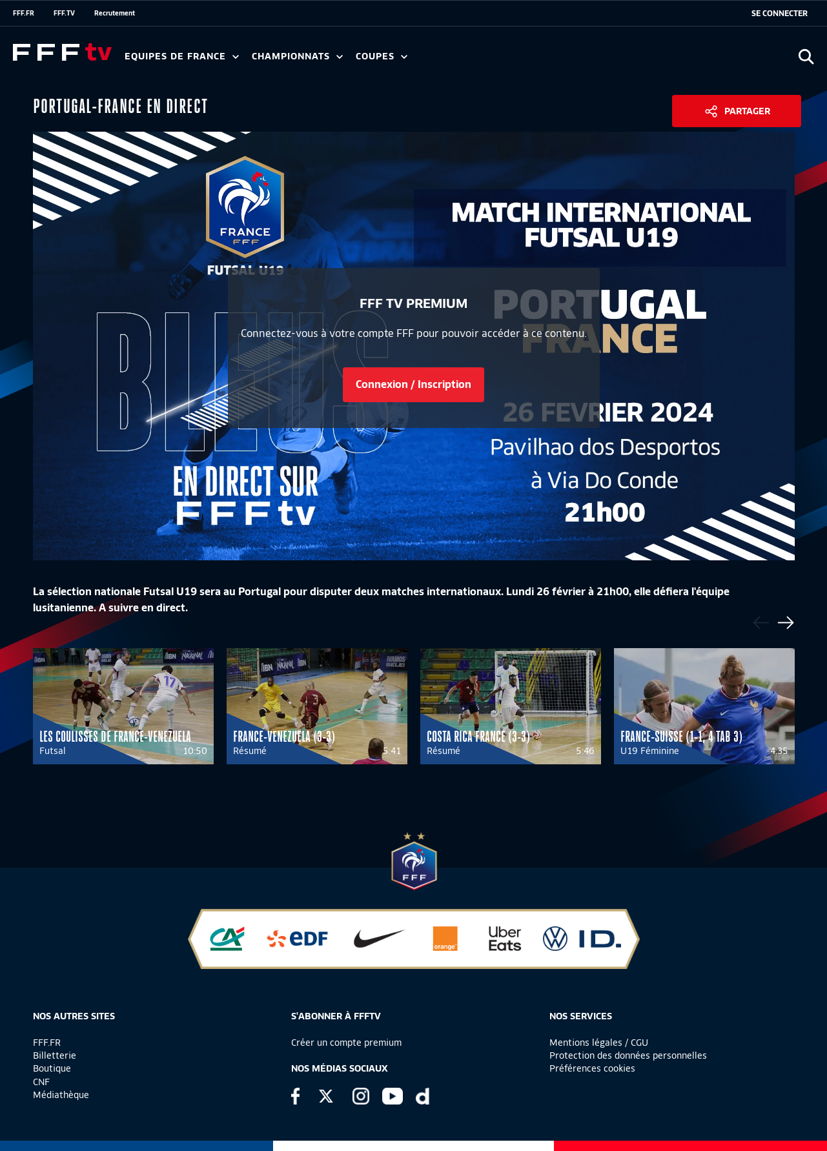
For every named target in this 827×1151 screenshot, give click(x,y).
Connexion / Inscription (413, 384)
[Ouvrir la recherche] (806, 56)
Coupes (381, 56)
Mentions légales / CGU (598, 1042)
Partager (747, 111)
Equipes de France (182, 56)
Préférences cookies (592, 1068)
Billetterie (54, 1055)
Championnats (297, 56)
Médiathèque (61, 1095)
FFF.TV (64, 13)
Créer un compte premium (346, 1042)
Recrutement (114, 13)
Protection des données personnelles (628, 1055)
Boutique (52, 1068)
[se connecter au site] (779, 13)
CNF (41, 1082)
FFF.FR (23, 13)
